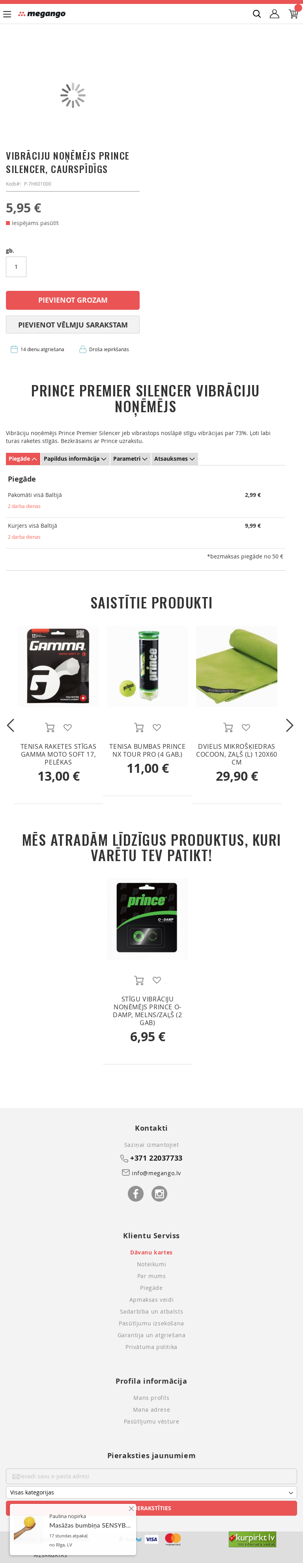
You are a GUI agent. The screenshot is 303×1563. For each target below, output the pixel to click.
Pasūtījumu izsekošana (151, 1323)
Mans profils (151, 1397)
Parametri (126, 458)
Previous (8, 723)
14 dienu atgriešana (42, 349)
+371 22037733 (156, 1158)
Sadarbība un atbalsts (151, 1311)
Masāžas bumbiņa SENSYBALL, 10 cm (103, 1545)
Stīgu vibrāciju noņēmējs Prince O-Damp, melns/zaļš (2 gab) (147, 1011)
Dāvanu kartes (151, 1252)
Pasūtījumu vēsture (152, 1421)
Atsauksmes (171, 458)
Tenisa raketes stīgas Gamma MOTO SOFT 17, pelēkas (59, 754)
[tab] (23, 459)
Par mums (151, 1276)
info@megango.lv (156, 1173)
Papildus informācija (71, 458)
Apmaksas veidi (151, 1299)
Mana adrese (151, 1409)
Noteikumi (151, 1264)
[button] (67, 728)
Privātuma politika (151, 1347)
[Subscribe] (151, 1508)
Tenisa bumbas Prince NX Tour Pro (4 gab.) (147, 750)
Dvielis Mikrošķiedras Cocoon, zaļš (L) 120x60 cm (236, 754)
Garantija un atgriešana (152, 1335)
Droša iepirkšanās (109, 349)
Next (287, 723)
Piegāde (19, 458)
